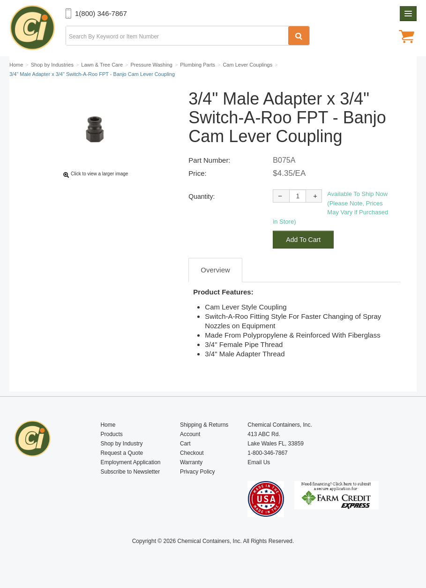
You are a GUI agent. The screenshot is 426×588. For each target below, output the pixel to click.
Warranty (191, 462)
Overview (215, 270)
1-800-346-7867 (267, 453)
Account (190, 434)
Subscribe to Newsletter (130, 471)
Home (107, 425)
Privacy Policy (197, 471)
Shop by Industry (121, 443)
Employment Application (130, 462)
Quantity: (201, 196)
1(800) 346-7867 (101, 13)
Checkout (192, 453)
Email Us (258, 462)
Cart (185, 443)
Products (111, 434)
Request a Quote (121, 453)
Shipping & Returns (204, 425)
